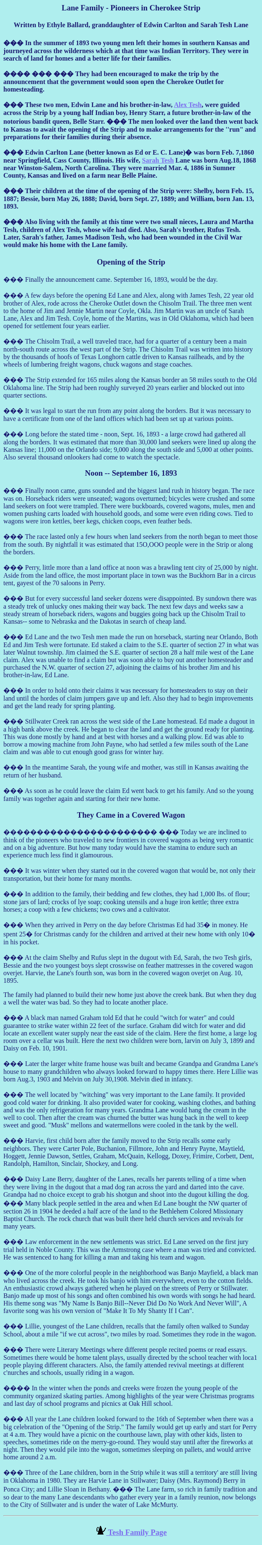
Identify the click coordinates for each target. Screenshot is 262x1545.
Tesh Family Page (136, 1532)
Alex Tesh (187, 104)
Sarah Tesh (158, 160)
